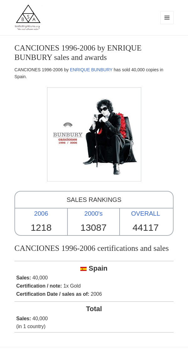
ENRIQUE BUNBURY (91, 69)
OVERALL (145, 213)
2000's (93, 213)
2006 (41, 213)
